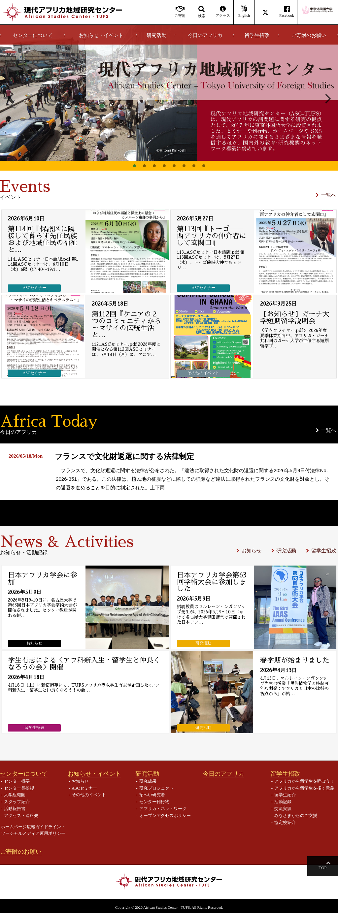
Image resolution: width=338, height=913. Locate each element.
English (244, 12)
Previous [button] (10, 97)
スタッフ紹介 (17, 801)
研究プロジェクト (156, 787)
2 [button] (144, 165)
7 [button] (193, 165)
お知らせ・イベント (101, 35)
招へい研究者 (152, 794)
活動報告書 (14, 808)
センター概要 (17, 780)
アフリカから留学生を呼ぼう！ (304, 780)
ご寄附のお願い (308, 35)
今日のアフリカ (205, 35)
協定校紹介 (285, 822)
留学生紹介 (285, 794)
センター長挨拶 (19, 787)
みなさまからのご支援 (295, 815)
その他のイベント (89, 794)
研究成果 (147, 780)
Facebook (286, 12)
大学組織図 (14, 794)
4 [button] (164, 165)
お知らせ (251, 550)
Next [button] (328, 97)
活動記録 (282, 801)
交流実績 (282, 808)
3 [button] (154, 165)
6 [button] (184, 165)
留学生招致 (257, 35)
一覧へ (328, 195)
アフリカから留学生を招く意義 (304, 787)
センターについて (32, 35)
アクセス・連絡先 (21, 815)
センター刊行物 (154, 801)
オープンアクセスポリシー (165, 815)
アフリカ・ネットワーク (162, 808)
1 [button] (134, 165)
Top (328, 867)
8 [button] (203, 165)
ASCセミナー (84, 787)
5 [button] (174, 165)
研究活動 (156, 35)
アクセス (222, 12)
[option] (169, 93)
